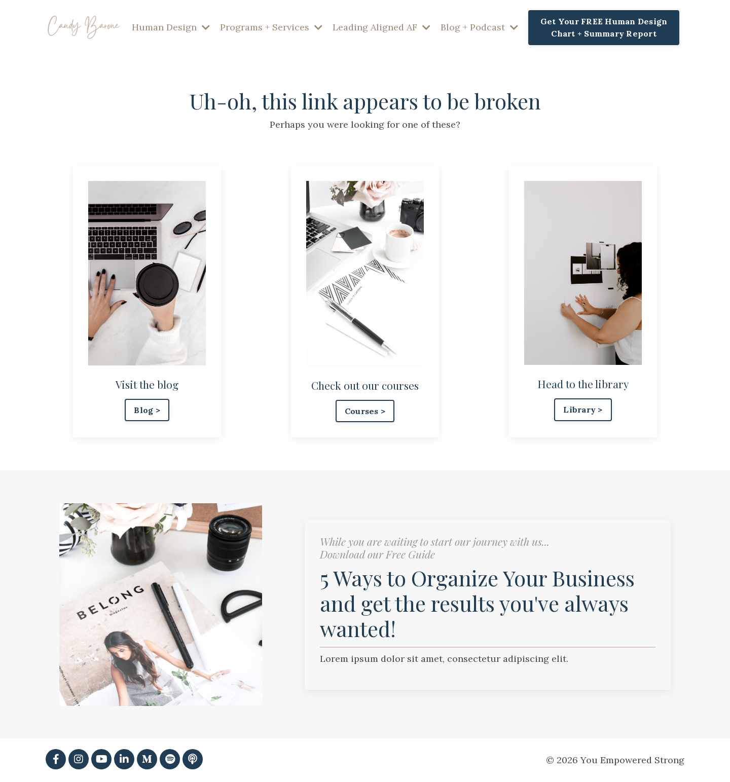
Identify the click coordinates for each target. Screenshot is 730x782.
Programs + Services (271, 27)
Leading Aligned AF (381, 27)
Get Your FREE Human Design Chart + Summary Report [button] (604, 27)
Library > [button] (582, 409)
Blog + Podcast (479, 27)
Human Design (171, 27)
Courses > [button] (365, 411)
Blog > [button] (147, 410)
